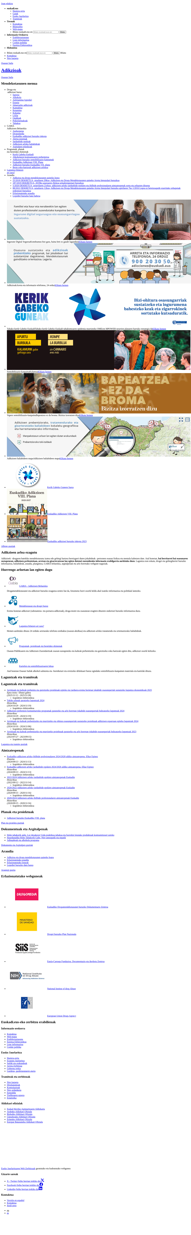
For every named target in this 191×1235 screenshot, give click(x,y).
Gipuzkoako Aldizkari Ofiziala (21, 1117)
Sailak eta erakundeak (17, 1063)
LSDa (15, 115)
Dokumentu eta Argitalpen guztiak (17, 845)
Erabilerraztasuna (21, 37)
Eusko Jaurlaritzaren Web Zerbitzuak (18, 1168)
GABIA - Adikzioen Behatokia (27, 586)
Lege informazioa (15, 1044)
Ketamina (17, 110)
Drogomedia (18, 133)
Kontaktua (17, 24)
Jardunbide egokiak (22, 141)
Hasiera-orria (19, 11)
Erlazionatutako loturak (18, 862)
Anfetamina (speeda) (22, 100)
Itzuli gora (11, 1205)
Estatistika (12, 1098)
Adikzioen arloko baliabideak (26, 144)
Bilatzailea (17, 26)
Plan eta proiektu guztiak (12, 823)
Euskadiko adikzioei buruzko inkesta (30, 136)
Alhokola (17, 97)
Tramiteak (17, 19)
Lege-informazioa (21, 40)
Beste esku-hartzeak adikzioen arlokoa (30, 167)
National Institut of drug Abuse (41, 988)
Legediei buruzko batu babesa (26, 196)
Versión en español (15, 1200)
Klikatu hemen (85, 242)
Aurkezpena (18, 131)
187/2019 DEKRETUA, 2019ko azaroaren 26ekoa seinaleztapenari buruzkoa (48, 183)
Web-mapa (18, 29)
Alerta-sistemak (20, 139)
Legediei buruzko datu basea (20, 865)
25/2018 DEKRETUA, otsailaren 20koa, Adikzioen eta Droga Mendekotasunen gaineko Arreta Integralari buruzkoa (66, 180)
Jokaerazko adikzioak (23, 105)
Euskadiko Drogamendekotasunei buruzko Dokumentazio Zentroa (57, 907)
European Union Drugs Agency (41, 1016)
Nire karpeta (12, 58)
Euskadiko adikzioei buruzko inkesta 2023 (47, 541)
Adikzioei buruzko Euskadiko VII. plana (31, 165)
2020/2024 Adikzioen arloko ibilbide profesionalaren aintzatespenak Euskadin (43, 798)
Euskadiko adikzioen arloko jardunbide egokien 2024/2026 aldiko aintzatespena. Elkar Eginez (50, 767)
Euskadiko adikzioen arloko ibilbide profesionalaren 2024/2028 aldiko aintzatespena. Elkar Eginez (52, 756)
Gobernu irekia (14, 1068)
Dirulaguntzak (13, 1085)
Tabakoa (16, 123)
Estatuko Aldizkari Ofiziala (19, 1119)
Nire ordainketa (14, 1090)
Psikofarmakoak (20, 120)
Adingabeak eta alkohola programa (23, 840)
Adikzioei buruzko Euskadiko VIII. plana (26, 818)
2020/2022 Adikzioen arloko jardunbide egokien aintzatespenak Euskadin (41, 787)
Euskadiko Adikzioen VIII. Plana (28, 162)
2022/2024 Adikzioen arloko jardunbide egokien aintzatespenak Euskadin (41, 777)
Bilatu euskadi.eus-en (23, 32)
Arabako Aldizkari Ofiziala (19, 1111)
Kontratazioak (13, 1087)
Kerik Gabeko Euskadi (23, 154)
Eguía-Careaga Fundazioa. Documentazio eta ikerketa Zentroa (56, 961)
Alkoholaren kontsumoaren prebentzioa (31, 157)
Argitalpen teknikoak (22, 146)
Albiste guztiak (8, 546)
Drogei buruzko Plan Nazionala (41, 934)
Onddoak (17, 118)
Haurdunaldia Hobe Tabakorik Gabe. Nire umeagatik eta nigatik (36, 837)
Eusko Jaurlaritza (21, 16)
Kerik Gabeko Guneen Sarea (40, 487)
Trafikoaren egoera (15, 1095)
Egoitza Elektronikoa (22, 45)
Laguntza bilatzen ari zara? (25, 626)
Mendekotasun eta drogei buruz (27, 606)
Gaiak (15, 13)
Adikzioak (11, 70)
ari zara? (98, 171)
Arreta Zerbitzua (14, 1066)
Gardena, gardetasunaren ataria (21, 1071)
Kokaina (16, 113)
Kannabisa (17, 107)
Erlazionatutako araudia (24, 193)
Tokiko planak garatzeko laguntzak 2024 (25, 700)
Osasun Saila (7, 63)
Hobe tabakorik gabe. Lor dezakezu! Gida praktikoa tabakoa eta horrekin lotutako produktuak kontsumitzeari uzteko (60, 835)
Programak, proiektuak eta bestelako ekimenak (34, 646)
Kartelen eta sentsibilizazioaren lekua (30, 666)
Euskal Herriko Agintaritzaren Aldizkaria (26, 1109)
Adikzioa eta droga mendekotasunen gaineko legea (36, 178)
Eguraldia (11, 1092)
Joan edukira (7, 3)
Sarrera (16, 95)
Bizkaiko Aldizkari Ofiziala (19, 1114)
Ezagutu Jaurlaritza (16, 1060)
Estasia (16, 102)
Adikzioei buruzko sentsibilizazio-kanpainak (33, 159)
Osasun (7, 77)
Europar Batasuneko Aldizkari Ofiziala (25, 1122)
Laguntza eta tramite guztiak (14, 744)
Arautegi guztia (8, 870)
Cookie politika (20, 42)
